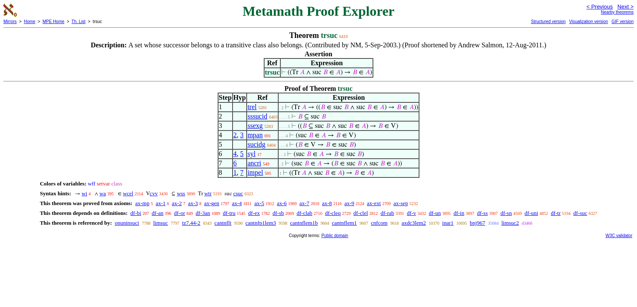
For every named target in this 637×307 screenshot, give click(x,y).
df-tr (556, 213)
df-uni (531, 213)
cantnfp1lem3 (260, 223)
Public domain (334, 235)
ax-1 (161, 203)
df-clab (304, 213)
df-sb (278, 213)
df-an (157, 213)
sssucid (257, 116)
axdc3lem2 (413, 223)
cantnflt (223, 223)
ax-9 (349, 203)
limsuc (160, 223)
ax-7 (304, 203)
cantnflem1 (344, 223)
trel (251, 106)
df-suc (580, 213)
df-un (435, 213)
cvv (154, 193)
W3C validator (618, 235)
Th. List (79, 21)
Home (29, 21)
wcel (128, 193)
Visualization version (588, 21)
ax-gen (211, 203)
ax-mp (142, 203)
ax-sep (400, 203)
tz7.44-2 (191, 223)
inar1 (448, 223)
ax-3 (193, 203)
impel (255, 172)
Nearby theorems (617, 12)
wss (181, 193)
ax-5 (259, 203)
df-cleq (333, 213)
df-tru (229, 213)
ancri (254, 163)
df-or (179, 213)
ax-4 (237, 203)
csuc (238, 193)
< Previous (599, 6)
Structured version (548, 21)
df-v (411, 213)
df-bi (136, 213)
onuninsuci (127, 223)
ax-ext (374, 203)
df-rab (387, 213)
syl (251, 153)
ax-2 (177, 203)
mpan (255, 135)
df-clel (360, 213)
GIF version (622, 21)
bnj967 (477, 223)
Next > (625, 6)
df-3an (203, 213)
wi (84, 193)
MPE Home (53, 21)
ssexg (255, 125)
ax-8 (327, 203)
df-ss (482, 213)
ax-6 (282, 203)
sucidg (256, 144)
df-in (459, 213)
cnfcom (379, 223)
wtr (208, 193)
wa (102, 193)
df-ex (254, 213)
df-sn (506, 213)
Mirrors (10, 21)
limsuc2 (510, 223)
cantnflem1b (304, 223)
